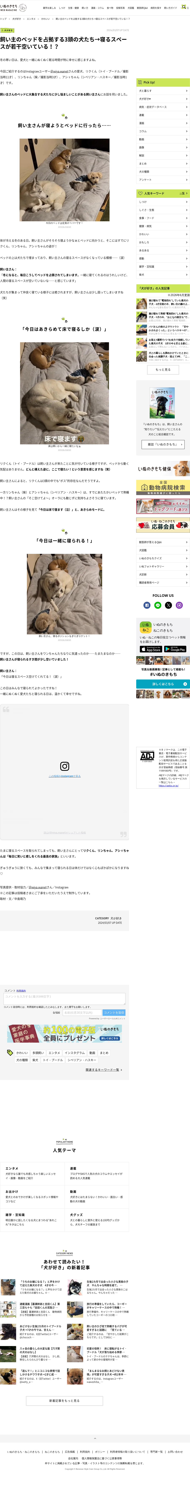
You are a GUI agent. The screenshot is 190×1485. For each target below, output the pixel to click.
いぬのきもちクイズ (150, 558)
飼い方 (85, 8)
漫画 (141, 123)
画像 (141, 147)
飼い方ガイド (170, 8)
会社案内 (73, 1458)
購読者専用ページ (149, 582)
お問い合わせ (175, 1451)
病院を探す (156, 8)
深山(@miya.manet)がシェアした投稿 (65, 832)
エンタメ (31, 18)
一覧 (182, 193)
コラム (143, 131)
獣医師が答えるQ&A (150, 542)
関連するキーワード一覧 (102, 1069)
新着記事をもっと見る (64, 1400)
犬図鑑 (131, 8)
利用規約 (85, 1451)
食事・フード (146, 218)
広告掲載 (70, 1451)
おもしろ (144, 242)
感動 (141, 258)
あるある (144, 250)
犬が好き (16, 18)
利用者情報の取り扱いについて (127, 1451)
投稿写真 (120, 8)
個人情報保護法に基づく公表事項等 (102, 1458)
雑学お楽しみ (49, 8)
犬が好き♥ (145, 98)
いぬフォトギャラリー (151, 566)
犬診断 (143, 574)
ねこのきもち (52, 1451)
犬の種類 (22, 1060)
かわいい (45, 18)
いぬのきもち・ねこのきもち (23, 1451)
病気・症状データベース (153, 107)
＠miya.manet (59, 71)
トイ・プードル (53, 1060)
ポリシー (100, 1451)
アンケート (145, 179)
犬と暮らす (145, 90)
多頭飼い (38, 1053)
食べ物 (110, 8)
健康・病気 (145, 226)
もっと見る (163, 369)
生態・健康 (73, 8)
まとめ (104, 1053)
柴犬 (35, 1060)
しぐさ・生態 (146, 210)
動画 (92, 1053)
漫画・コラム (97, 8)
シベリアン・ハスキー (82, 1060)
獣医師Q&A (142, 8)
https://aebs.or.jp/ (169, 785)
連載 (141, 115)
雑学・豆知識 (146, 266)
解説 (141, 155)
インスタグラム (75, 1053)
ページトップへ (95, 1439)
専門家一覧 (156, 1451)
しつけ (62, 8)
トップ (3, 18)
